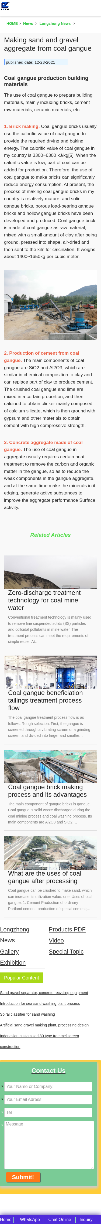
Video (56, 940)
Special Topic (66, 951)
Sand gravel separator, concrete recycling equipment (44, 993)
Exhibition (13, 962)
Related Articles (50, 535)
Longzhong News (14, 935)
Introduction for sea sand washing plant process (40, 1003)
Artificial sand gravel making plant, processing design (44, 1025)
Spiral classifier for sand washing (27, 1014)
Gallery (9, 951)
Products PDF (67, 929)
